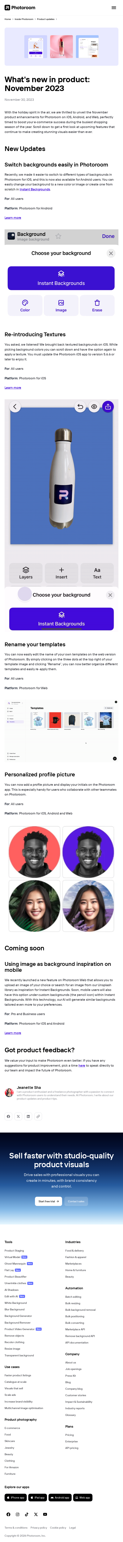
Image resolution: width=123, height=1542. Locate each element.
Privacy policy (39, 1527)
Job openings (73, 1369)
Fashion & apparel (75, 1257)
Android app (60, 1497)
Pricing (69, 1435)
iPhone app (15, 1497)
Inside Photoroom (24, 19)
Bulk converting (74, 1323)
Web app (82, 1497)
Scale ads (10, 1395)
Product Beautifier (16, 1276)
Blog (68, 1382)
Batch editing (73, 1296)
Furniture (10, 1474)
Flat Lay (13, 1270)
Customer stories (75, 1395)
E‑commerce (12, 1428)
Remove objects (14, 1335)
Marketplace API (75, 1329)
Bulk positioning (74, 1316)
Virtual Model (16, 1257)
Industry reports (75, 1408)
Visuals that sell (14, 1388)
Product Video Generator (23, 1329)
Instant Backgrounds (35, 189)
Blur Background (14, 1309)
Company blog (74, 1388)
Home (8, 19)
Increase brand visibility (18, 1401)
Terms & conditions (16, 1527)
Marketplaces (73, 1263)
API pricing (71, 1448)
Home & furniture (75, 1270)
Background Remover (18, 1322)
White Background (16, 1303)
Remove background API (80, 1336)
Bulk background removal (80, 1310)
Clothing (10, 1460)
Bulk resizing (72, 1303)
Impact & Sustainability (78, 1401)
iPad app (37, 1497)
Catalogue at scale (16, 1382)
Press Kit (70, 1375)
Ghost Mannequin (19, 1263)
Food (8, 1434)
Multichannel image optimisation (24, 1408)
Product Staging (14, 1250)
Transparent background (19, 1355)
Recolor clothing (14, 1342)
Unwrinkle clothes (19, 1283)
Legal (72, 1527)
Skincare (10, 1441)
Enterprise (71, 1441)
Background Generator (18, 1316)
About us (70, 1362)
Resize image (12, 1348)
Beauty (9, 1454)
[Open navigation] (113, 7)
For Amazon (12, 1467)
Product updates (45, 19)
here (81, 1065)
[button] (31, 1242)
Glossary (70, 1415)
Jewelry (9, 1447)
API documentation (76, 1342)
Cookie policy (58, 1527)
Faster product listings (18, 1375)
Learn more (13, 218)
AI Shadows (12, 1290)
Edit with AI (15, 1296)
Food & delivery (74, 1250)
